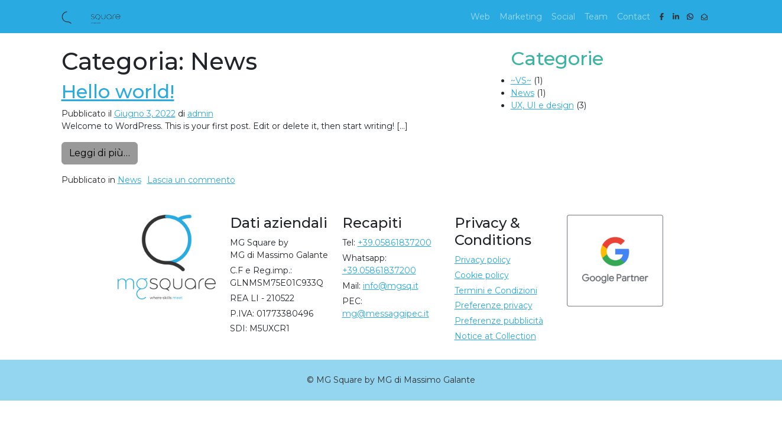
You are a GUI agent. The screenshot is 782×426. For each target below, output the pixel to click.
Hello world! (117, 91)
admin (200, 113)
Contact (633, 16)
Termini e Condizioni (496, 290)
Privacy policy (483, 259)
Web (480, 16)
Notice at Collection (495, 336)
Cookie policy (482, 275)
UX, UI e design (542, 105)
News (129, 180)
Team (596, 16)
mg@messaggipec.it (385, 313)
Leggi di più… (103, 152)
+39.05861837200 (394, 242)
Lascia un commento (191, 180)
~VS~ (521, 80)
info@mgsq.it (390, 285)
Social (563, 16)
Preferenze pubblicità (499, 320)
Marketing (520, 16)
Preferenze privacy (494, 305)
